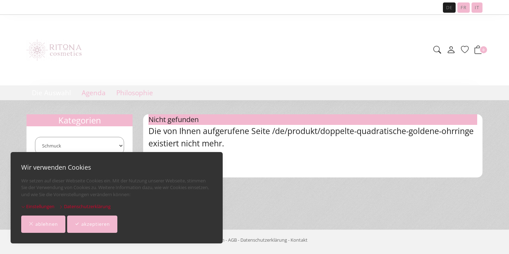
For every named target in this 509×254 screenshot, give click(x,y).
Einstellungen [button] (37, 206)
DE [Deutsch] (449, 7)
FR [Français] (464, 7)
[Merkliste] (465, 50)
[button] (437, 50)
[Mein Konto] (451, 50)
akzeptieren (92, 224)
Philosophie (134, 92)
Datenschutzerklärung (85, 206)
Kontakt (299, 240)
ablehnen (43, 224)
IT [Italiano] (477, 7)
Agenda (94, 92)
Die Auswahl (51, 92)
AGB (232, 240)
